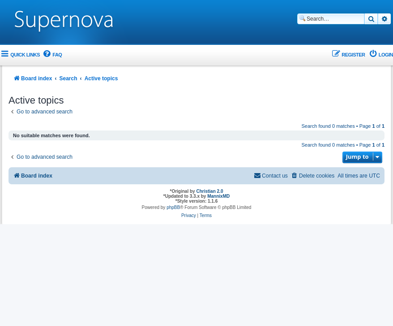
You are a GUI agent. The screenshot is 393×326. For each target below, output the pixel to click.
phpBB (173, 207)
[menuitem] (52, 55)
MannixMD (218, 196)
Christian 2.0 (209, 191)
